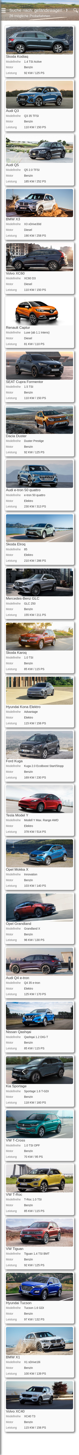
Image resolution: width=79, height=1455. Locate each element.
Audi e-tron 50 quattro (23, 490)
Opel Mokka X (17, 869)
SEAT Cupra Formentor (24, 382)
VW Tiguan (15, 1249)
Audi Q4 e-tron (17, 978)
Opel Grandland (18, 924)
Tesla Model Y (17, 815)
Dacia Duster (16, 436)
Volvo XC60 (15, 273)
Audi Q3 (12, 111)
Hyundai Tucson (19, 1303)
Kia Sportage (16, 1086)
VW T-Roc (14, 1194)
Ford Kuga (14, 761)
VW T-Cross (15, 1140)
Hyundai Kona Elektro (23, 707)
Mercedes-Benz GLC (22, 598)
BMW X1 (13, 1357)
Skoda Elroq (15, 544)
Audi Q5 (12, 165)
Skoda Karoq (16, 653)
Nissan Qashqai (18, 1032)
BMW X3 (13, 219)
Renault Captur (18, 327)
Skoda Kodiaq (17, 56)
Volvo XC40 (15, 1411)
